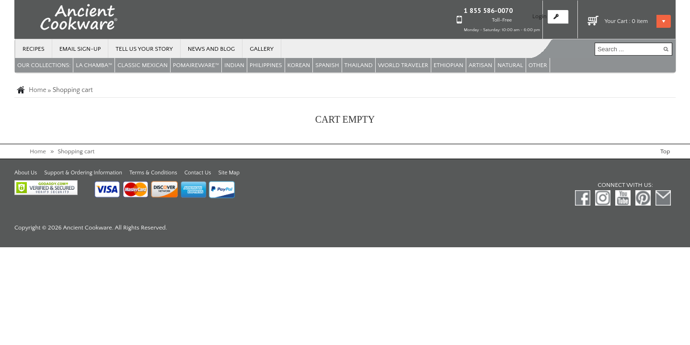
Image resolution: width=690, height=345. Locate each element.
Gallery (262, 49)
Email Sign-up (80, 49)
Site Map (229, 173)
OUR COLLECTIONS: (43, 65)
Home (37, 90)
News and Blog (211, 49)
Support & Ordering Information (83, 173)
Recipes (34, 49)
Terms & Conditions (153, 173)
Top (665, 151)
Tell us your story (143, 49)
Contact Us (197, 173)
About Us (25, 173)
